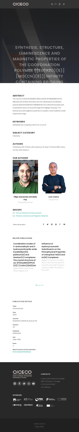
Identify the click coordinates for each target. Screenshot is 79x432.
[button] (36, 285)
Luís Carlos (54, 197)
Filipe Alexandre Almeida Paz (25, 198)
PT (56, 4)
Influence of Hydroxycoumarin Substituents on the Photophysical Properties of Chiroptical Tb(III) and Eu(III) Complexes (53, 250)
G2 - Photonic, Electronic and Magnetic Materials (30, 216)
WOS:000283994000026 (22, 352)
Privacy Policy (39, 426)
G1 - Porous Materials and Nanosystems (27, 213)
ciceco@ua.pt (45, 387)
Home (30, 69)
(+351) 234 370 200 (48, 384)
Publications (46, 69)
